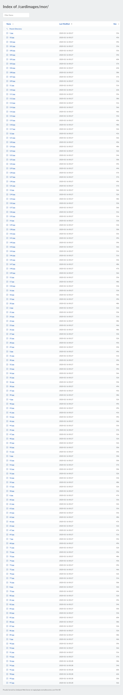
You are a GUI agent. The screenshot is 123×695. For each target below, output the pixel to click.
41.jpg (10, 412)
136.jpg (10, 212)
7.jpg (9, 539)
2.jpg (9, 308)
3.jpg (9, 351)
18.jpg (10, 295)
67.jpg (10, 530)
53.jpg (10, 460)
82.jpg (10, 604)
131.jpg (10, 186)
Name (8, 24)
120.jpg (10, 142)
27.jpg (10, 334)
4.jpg (9, 399)
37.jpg (10, 391)
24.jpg (10, 316)
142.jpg (10, 234)
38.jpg (10, 386)
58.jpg (10, 491)
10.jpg (10, 37)
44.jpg (10, 425)
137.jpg (10, 207)
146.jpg (10, 255)
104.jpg (10, 55)
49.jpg (10, 443)
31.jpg (10, 356)
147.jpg (10, 264)
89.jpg (10, 635)
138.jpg (10, 229)
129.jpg (10, 168)
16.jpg (10, 290)
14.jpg (10, 221)
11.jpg (10, 85)
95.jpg (10, 670)
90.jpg (10, 643)
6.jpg (9, 495)
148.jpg (10, 269)
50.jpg (10, 447)
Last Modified (64, 24)
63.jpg (10, 508)
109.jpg (10, 81)
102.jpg (10, 42)
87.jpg (10, 626)
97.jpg (10, 683)
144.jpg (10, 251)
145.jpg (10, 260)
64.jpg (10, 513)
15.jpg (10, 277)
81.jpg (10, 600)
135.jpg (10, 216)
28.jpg (10, 343)
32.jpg (10, 364)
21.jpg (10, 312)
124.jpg (10, 146)
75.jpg (10, 569)
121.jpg (10, 138)
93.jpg (10, 657)
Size (115, 24)
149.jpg (10, 273)
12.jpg (10, 133)
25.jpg (10, 338)
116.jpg (10, 112)
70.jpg (10, 556)
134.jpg (10, 194)
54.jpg (10, 465)
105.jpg (10, 59)
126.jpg (10, 164)
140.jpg (10, 242)
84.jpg (10, 609)
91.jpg (10, 652)
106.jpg (10, 68)
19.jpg (10, 299)
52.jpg (10, 469)
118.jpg (10, 125)
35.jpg (10, 378)
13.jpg (10, 190)
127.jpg (10, 177)
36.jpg (10, 382)
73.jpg (10, 565)
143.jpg (10, 247)
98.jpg (10, 674)
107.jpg (10, 77)
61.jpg (10, 504)
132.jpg (10, 203)
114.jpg (10, 107)
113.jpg (10, 103)
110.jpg (10, 90)
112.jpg (10, 98)
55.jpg (10, 473)
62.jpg (10, 517)
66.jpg (10, 521)
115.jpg (10, 116)
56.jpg (10, 478)
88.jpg (10, 622)
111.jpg (10, 94)
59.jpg (10, 482)
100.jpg (10, 51)
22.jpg (10, 321)
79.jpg (10, 591)
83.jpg (10, 613)
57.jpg (10, 487)
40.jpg (10, 404)
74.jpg (10, 561)
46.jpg (10, 421)
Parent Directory (14, 29)
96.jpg (10, 661)
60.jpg (10, 500)
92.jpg (10, 648)
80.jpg (10, 596)
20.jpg (10, 303)
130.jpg (10, 181)
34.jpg (10, 373)
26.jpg (10, 330)
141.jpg (10, 238)
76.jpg (10, 582)
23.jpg (10, 325)
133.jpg (10, 199)
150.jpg (10, 286)
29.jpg (10, 347)
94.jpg (10, 665)
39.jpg (10, 395)
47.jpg (10, 434)
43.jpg (10, 408)
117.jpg (10, 129)
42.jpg (10, 417)
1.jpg (9, 33)
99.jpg (10, 678)
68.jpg (10, 543)
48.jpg (10, 439)
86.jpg (10, 631)
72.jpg (10, 552)
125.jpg (10, 160)
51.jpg (10, 452)
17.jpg (10, 282)
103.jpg (10, 64)
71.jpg (10, 548)
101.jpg (10, 46)
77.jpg (10, 578)
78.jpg (10, 574)
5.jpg (9, 456)
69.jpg (10, 534)
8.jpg (9, 587)
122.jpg (10, 155)
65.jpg (10, 526)
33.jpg (10, 369)
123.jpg (10, 151)
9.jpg (9, 639)
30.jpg (10, 360)
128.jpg (10, 173)
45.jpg (10, 430)
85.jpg (10, 617)
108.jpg (10, 72)
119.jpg (10, 120)
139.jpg (10, 225)
